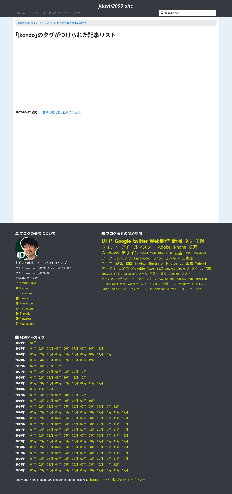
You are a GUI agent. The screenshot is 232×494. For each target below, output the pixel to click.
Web (123, 284)
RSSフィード (100, 479)
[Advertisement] (42, 73)
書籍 (163, 273)
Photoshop (174, 263)
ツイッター (137, 279)
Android (170, 268)
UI (188, 268)
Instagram (24, 308)
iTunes (106, 284)
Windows (110, 253)
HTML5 (172, 289)
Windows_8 (185, 284)
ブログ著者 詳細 (25, 283)
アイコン (201, 284)
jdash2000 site (116, 6)
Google (123, 241)
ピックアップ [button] (58, 13)
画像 (189, 263)
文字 (149, 279)
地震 (166, 284)
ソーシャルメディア (114, 279)
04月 (50, 348)
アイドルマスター (138, 247)
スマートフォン (150, 284)
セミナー (136, 289)
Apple (181, 268)
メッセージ (79, 13)
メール (143, 273)
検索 (192, 247)
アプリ (185, 273)
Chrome (170, 279)
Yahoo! (200, 263)
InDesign (201, 279)
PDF (169, 253)
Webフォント (120, 289)
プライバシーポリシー (128, 479)
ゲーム (158, 279)
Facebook (23, 293)
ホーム (21, 13)
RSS (173, 284)
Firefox (140, 263)
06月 (67, 348)
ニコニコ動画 (112, 263)
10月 (92, 348)
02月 (42, 348)
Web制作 (160, 241)
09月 (83, 348)
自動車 (123, 268)
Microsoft (130, 273)
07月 (75, 348)
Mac (115, 284)
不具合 (154, 273)
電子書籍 (195, 289)
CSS (188, 253)
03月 (50, 354)
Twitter (22, 288)
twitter (140, 241)
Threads (22, 313)
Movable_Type (142, 268)
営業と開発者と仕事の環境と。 (72, 22)
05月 (33, 342)
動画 (129, 263)
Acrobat (160, 289)
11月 (100, 348)
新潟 (177, 241)
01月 (33, 348)
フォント (110, 247)
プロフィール (37, 13)
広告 (178, 253)
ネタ (188, 241)
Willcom (133, 284)
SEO (159, 268)
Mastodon (24, 303)
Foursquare (24, 323)
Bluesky (22, 298)
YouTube (157, 253)
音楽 (208, 268)
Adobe (164, 247)
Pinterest (23, 318)
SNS (144, 253)
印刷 (199, 241)
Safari (105, 289)
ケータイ (109, 268)
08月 (75, 354)
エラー (183, 289)
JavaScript (123, 258)
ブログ (107, 258)
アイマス (197, 268)
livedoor (199, 253)
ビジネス (44, 22)
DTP (107, 240)
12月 (108, 354)
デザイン (130, 253)
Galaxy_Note (185, 279)
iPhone (179, 247)
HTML (118, 273)
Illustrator (156, 263)
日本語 (187, 258)
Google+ (174, 273)
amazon (107, 273)
